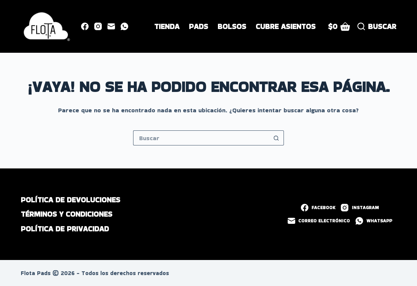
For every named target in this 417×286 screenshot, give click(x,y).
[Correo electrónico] (111, 26)
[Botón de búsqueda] (276, 137)
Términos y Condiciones (66, 214)
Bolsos (232, 26)
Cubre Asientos (286, 26)
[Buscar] (376, 26)
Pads (198, 26)
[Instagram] (98, 26)
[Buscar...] (201, 137)
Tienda (166, 26)
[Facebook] (85, 26)
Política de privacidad (65, 229)
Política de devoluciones (70, 200)
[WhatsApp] (124, 26)
